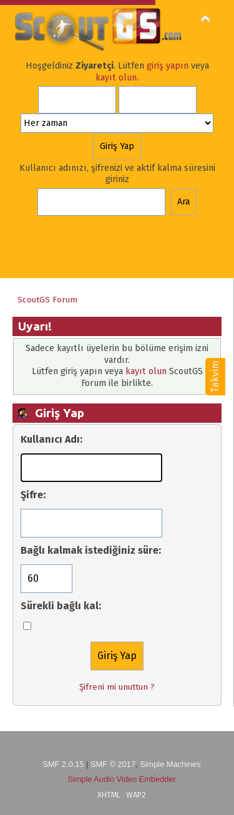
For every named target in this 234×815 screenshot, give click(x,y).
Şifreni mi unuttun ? (117, 687)
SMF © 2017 (112, 764)
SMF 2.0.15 (63, 764)
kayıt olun (116, 77)
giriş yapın (167, 65)
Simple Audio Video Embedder (121, 779)
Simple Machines (170, 764)
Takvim (215, 376)
